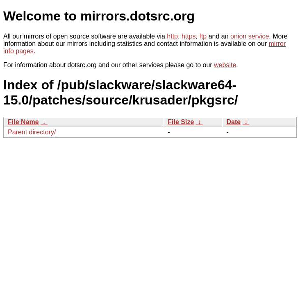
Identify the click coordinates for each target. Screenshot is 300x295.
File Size (181, 121)
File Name (23, 121)
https (189, 36)
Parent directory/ (32, 132)
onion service (249, 36)
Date (233, 121)
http (172, 36)
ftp (203, 36)
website (225, 64)
